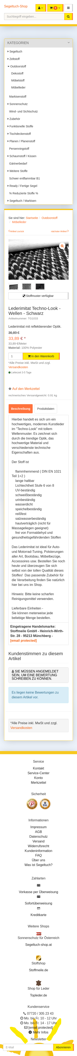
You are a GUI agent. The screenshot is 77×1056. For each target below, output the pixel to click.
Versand (38, 841)
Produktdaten (45, 408)
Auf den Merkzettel (26, 389)
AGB (38, 832)
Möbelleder (17, 87)
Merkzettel (38, 782)
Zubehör (14, 119)
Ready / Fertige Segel (22, 186)
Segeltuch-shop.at (38, 944)
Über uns (38, 860)
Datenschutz (38, 836)
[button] (68, 8)
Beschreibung (20, 408)
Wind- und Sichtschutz (23, 111)
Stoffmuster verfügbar (38, 295)
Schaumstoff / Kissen (22, 156)
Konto (38, 778)
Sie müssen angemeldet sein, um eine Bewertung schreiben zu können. (35, 675)
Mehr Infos (40, 1032)
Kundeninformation (38, 851)
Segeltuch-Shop (16, 6)
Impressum (38, 827)
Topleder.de (38, 995)
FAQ (38, 855)
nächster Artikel (59, 231)
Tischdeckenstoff (19, 133)
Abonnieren (63, 1047)
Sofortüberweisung (38, 903)
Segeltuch (15, 51)
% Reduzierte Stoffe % (23, 193)
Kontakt (38, 768)
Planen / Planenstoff (21, 141)
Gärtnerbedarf (17, 163)
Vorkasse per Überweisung (38, 892)
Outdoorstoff (17, 66)
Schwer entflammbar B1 (24, 178)
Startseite (32, 218)
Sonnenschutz (18, 104)
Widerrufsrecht (38, 846)
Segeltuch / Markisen (22, 200)
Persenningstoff (18, 148)
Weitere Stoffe (18, 171)
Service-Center (38, 773)
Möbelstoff (17, 80)
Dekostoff (16, 73)
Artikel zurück (17, 231)
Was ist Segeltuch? (38, 865)
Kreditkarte (38, 915)
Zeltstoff (14, 59)
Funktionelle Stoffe (20, 126)
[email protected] (23, 640)
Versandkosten (18, 367)
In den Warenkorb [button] (41, 356)
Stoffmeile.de (38, 970)
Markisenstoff (17, 96)
